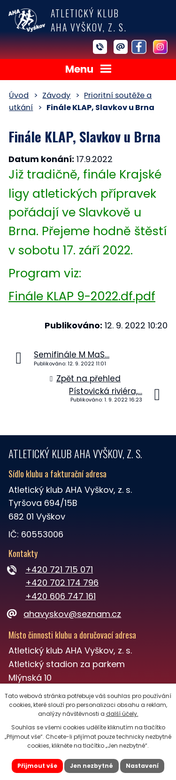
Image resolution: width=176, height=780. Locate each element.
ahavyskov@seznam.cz (64, 614)
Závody (56, 95)
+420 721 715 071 (59, 569)
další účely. (122, 714)
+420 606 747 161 (60, 596)
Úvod (19, 95)
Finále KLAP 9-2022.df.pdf (81, 296)
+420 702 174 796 (62, 582)
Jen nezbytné (91, 766)
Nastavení (142, 766)
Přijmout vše (37, 766)
